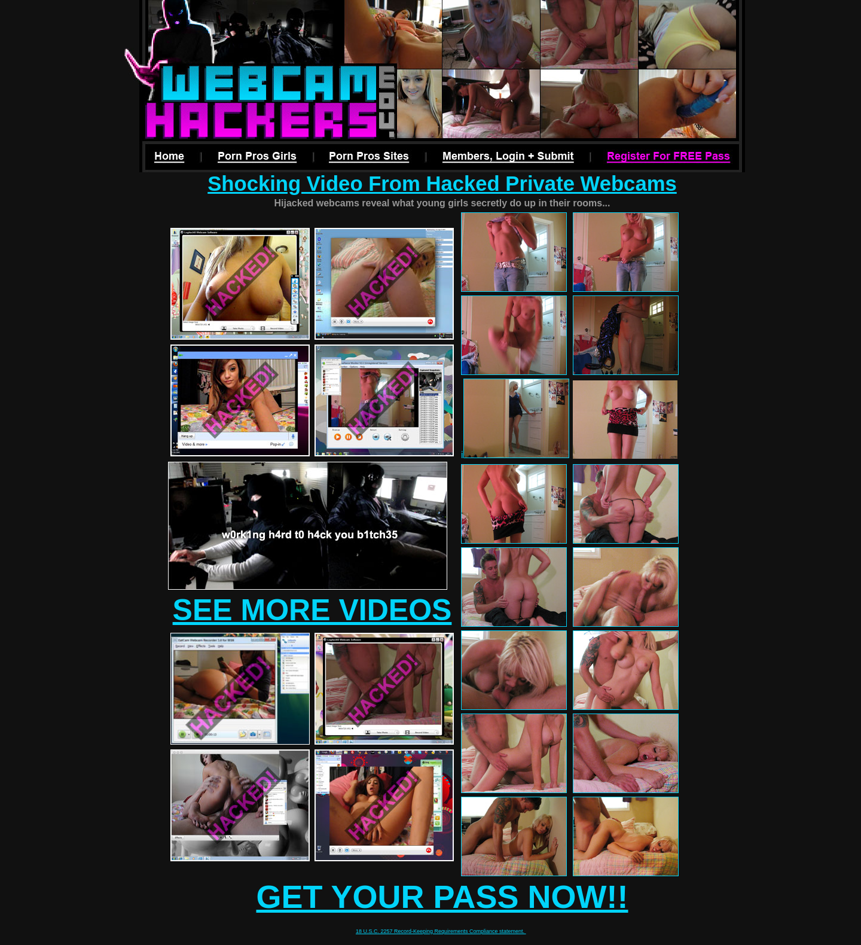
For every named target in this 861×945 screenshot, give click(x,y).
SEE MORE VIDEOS (312, 610)
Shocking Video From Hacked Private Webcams (442, 183)
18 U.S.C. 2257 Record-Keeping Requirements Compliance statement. (441, 931)
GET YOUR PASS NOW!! (442, 896)
